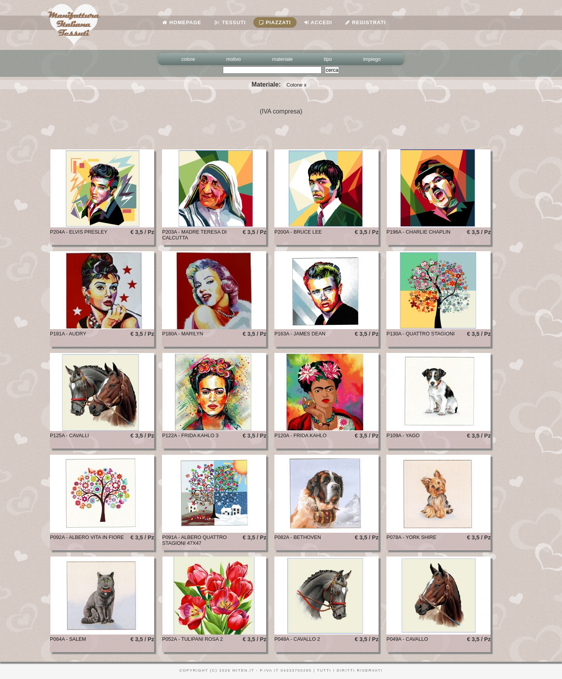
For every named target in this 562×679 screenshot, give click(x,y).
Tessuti (230, 22)
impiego (372, 59)
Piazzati (275, 22)
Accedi (318, 22)
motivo (233, 59)
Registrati (365, 22)
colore (188, 59)
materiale (282, 59)
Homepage (181, 22)
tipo (328, 59)
